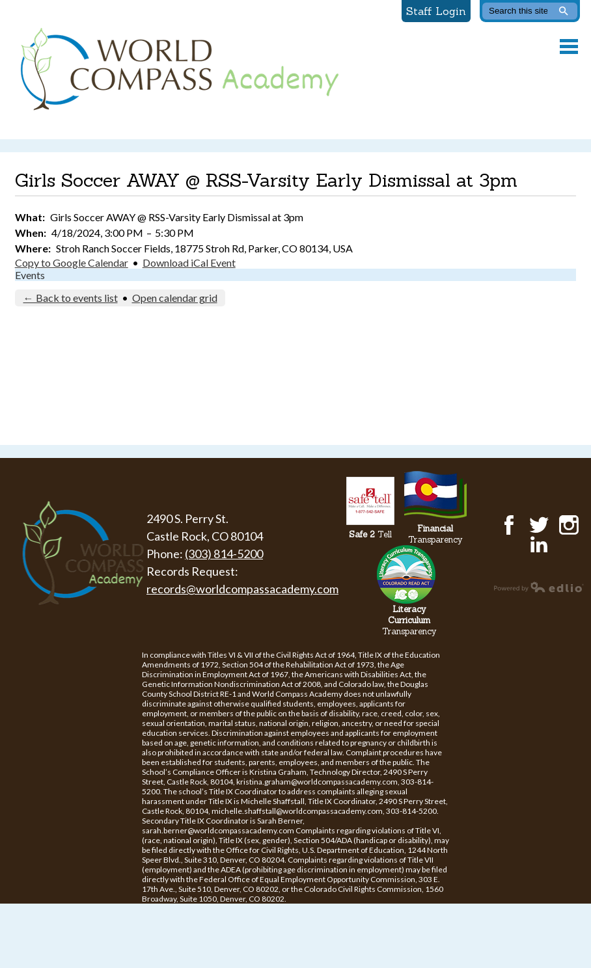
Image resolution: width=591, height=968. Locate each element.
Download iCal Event (189, 262)
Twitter (539, 525)
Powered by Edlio (538, 586)
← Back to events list (70, 297)
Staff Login (436, 11)
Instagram (569, 525)
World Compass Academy (176, 69)
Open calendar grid (174, 297)
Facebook (509, 525)
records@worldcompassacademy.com (242, 589)
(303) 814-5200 (224, 553)
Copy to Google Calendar (71, 262)
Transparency (435, 534)
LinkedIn (539, 544)
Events (30, 275)
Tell (370, 534)
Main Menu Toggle (569, 46)
